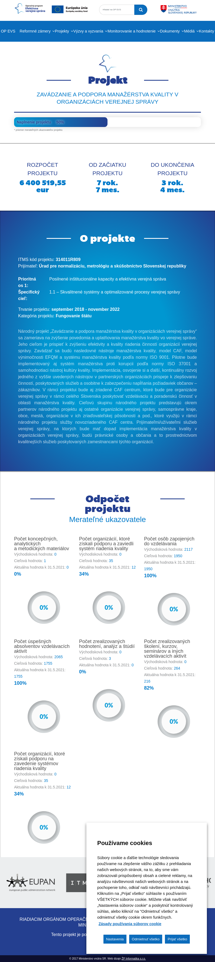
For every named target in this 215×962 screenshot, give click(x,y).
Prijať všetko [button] (177, 939)
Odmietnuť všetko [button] (145, 939)
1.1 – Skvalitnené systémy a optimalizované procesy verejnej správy (114, 292)
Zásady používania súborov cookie (130, 924)
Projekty (62, 31)
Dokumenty (170, 31)
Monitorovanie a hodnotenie (132, 31)
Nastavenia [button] (115, 939)
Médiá (189, 31)
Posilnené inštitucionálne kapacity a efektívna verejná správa (107, 279)
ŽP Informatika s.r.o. (134, 958)
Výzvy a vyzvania (88, 31)
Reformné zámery (35, 31)
